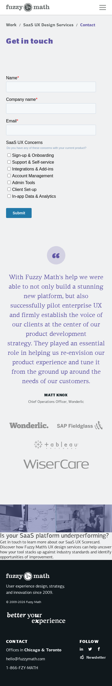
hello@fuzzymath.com (25, 659)
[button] (102, 7)
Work (11, 25)
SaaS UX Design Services (48, 25)
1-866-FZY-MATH (22, 668)
